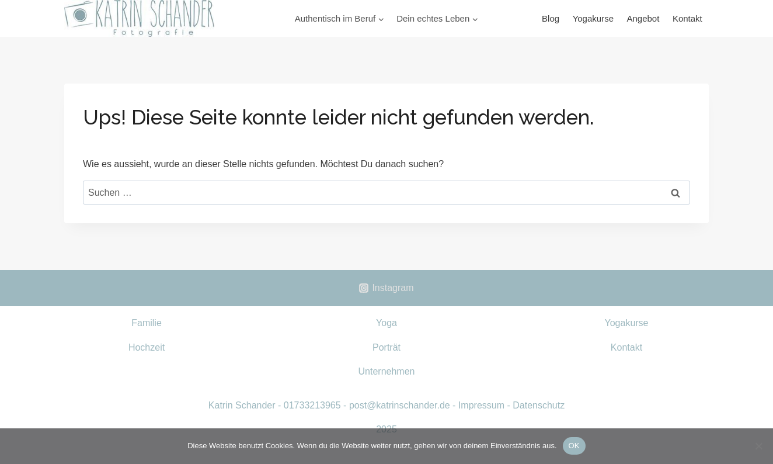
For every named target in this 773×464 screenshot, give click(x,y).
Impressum (481, 405)
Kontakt (687, 18)
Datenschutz (539, 405)
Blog (550, 18)
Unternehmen (386, 371)
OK (574, 445)
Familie (146, 323)
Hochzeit (146, 347)
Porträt (386, 347)
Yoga (386, 323)
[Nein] (758, 446)
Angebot (642, 18)
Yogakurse (593, 18)
